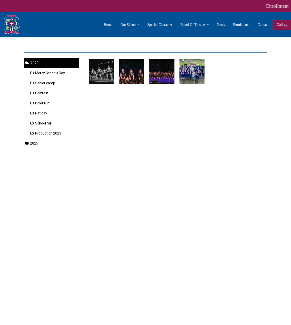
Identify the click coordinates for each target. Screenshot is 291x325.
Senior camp (42, 83)
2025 (31, 143)
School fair (41, 123)
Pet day (38, 113)
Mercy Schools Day (47, 73)
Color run (39, 103)
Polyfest (39, 93)
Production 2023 (45, 133)
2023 (32, 63)
